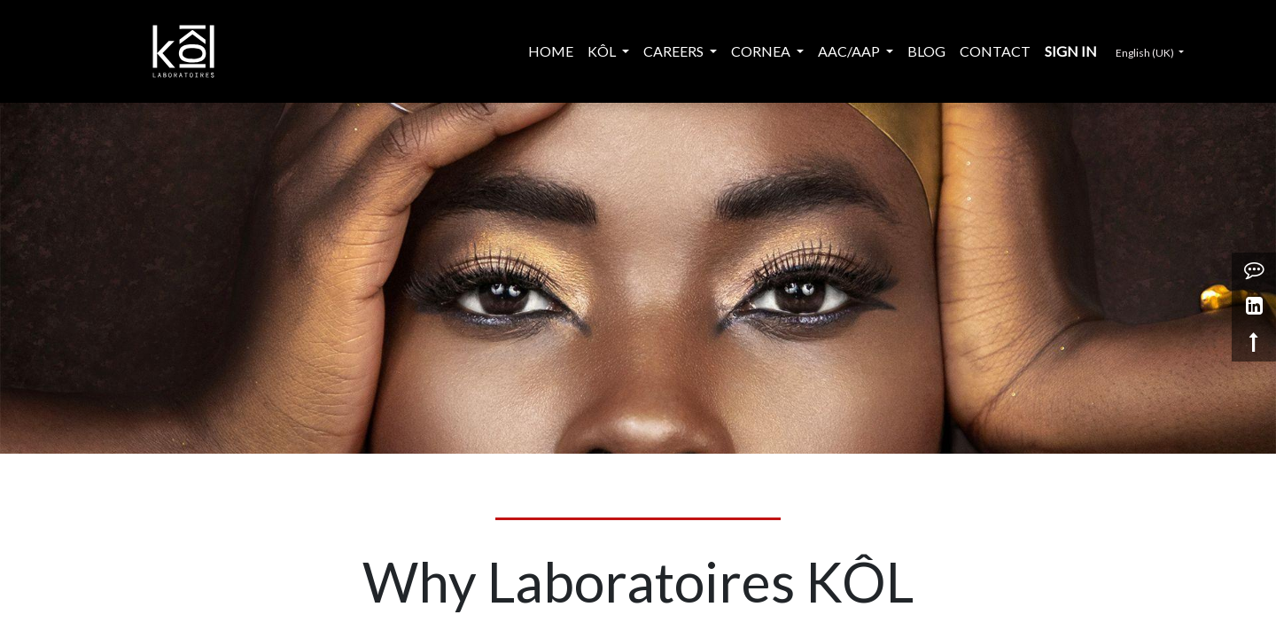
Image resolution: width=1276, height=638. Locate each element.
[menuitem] (550, 51)
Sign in (1071, 51)
